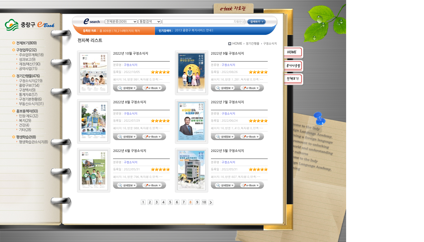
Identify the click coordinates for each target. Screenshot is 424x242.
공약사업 (28, 69)
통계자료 (28, 95)
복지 (25, 120)
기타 (25, 130)
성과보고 (27, 59)
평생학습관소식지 (33, 142)
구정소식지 (30, 81)
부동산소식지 (31, 104)
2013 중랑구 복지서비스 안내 (193, 30)
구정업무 (26, 50)
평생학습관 (26, 137)
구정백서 (27, 90)
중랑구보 (29, 85)
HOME (237, 43)
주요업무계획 (31, 55)
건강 (24, 125)
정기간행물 (28, 76)
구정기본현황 (30, 99)
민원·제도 (28, 116)
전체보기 (26, 43)
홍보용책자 (27, 111)
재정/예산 (29, 64)
